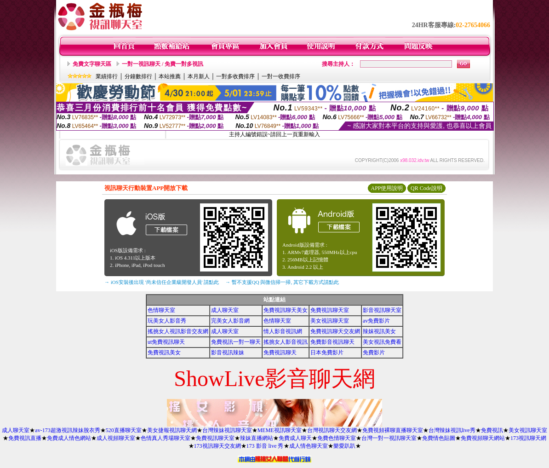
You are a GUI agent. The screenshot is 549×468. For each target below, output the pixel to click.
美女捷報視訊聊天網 (172, 430)
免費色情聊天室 (336, 438)
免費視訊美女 (164, 352)
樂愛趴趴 (344, 446)
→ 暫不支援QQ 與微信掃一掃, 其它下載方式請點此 (282, 282)
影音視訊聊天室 (382, 310)
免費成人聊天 (295, 438)
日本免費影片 (326, 352)
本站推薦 (170, 76)
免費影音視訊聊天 (332, 342)
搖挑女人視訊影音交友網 (178, 331)
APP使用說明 (387, 188)
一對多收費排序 (235, 76)
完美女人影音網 (230, 321)
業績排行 (107, 76)
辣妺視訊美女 (379, 331)
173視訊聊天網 (528, 438)
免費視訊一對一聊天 (236, 342)
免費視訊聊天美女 (285, 310)
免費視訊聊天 (280, 352)
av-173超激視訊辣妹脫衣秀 (67, 430)
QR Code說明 (426, 188)
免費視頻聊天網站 (483, 438)
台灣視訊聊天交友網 (332, 430)
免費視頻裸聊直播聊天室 (392, 430)
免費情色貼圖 (438, 438)
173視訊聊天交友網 (217, 446)
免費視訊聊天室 (329, 310)
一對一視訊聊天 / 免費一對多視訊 (162, 64)
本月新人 (199, 76)
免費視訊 (492, 430)
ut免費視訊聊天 (166, 342)
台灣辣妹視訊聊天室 (227, 430)
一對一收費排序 (281, 76)
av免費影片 (376, 321)
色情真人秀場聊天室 (165, 438)
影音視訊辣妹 (227, 352)
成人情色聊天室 (308, 446)
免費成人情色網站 (69, 438)
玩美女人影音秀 (167, 321)
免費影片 (374, 352)
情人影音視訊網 (282, 331)
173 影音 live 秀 (265, 446)
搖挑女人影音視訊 (285, 342)
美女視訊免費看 (382, 342)
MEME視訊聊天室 (279, 430)
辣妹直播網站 (256, 438)
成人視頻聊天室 (116, 438)
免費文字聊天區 (92, 64)
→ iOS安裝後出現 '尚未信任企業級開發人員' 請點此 (161, 282)
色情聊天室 (161, 310)
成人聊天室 (225, 310)
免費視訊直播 (24, 438)
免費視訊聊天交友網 (335, 331)
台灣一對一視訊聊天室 (389, 438)
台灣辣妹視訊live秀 (452, 430)
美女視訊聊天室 (329, 321)
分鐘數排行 (138, 76)
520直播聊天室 (124, 430)
